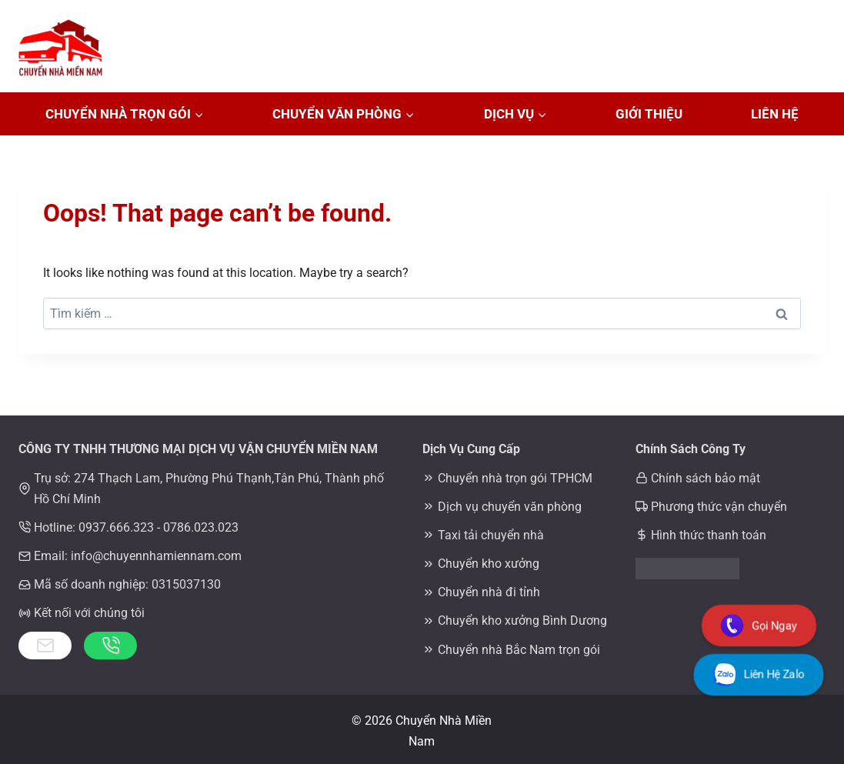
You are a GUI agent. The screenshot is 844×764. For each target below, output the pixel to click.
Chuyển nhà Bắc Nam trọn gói (519, 649)
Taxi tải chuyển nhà (491, 535)
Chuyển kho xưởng (488, 563)
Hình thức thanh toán (708, 535)
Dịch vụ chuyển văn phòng (510, 506)
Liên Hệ (775, 114)
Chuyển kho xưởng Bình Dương (522, 620)
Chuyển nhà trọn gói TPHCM (515, 478)
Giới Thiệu (648, 114)
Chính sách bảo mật (705, 478)
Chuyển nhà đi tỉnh (489, 592)
